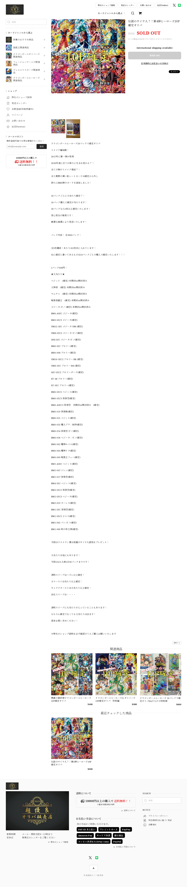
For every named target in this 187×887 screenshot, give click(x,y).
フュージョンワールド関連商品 (26, 63)
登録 (42, 146)
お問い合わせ (145, 5)
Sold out (155, 55)
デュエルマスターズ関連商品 (26, 71)
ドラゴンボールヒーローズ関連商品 (26, 79)
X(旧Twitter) (162, 5)
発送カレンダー (127, 5)
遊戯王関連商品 (21, 47)
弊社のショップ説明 (106, 5)
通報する (177, 643)
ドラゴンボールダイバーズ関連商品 (26, 55)
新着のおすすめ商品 (23, 39)
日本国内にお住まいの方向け (154, 63)
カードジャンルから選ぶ (112, 13)
